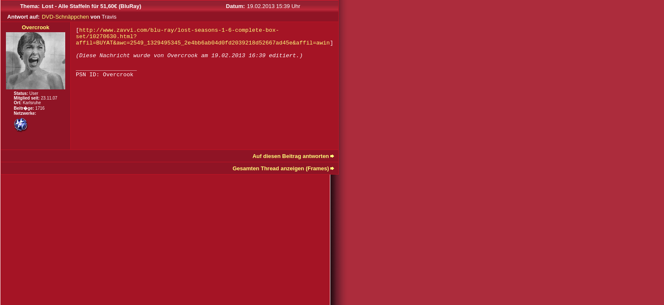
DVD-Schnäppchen (65, 17)
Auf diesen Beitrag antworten (290, 156)
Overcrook (35, 27)
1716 (39, 108)
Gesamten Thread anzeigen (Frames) (280, 168)
